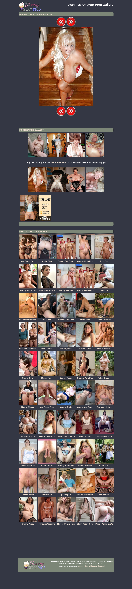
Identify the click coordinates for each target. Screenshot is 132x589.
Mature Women (58, 179)
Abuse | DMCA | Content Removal (91, 583)
